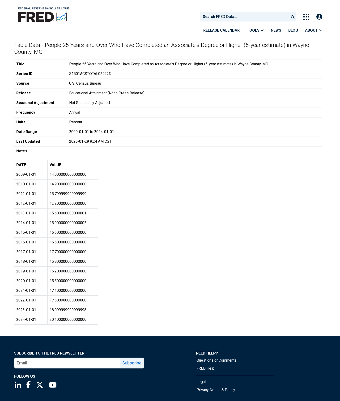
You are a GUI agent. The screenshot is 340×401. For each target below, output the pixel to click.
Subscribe (131, 362)
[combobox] (244, 16)
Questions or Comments (216, 360)
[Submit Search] (292, 16)
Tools (255, 30)
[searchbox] (245, 16)
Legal (201, 382)
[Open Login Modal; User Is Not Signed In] (319, 17)
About (313, 30)
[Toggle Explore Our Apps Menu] (306, 17)
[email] (67, 363)
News (276, 30)
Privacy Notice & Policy (215, 390)
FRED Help (205, 368)
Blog (293, 30)
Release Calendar (221, 30)
